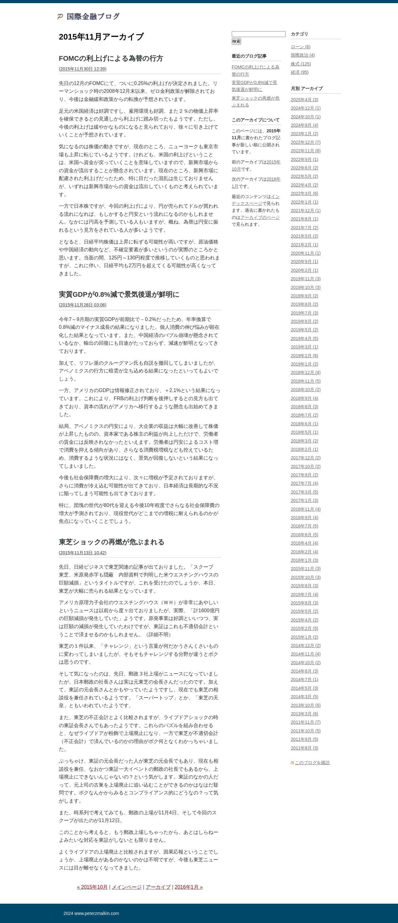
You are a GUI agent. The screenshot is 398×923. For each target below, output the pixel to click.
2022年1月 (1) (304, 202)
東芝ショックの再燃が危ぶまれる (112, 542)
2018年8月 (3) (304, 406)
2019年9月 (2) (304, 295)
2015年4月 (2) (304, 620)
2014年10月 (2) (306, 662)
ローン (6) (300, 46)
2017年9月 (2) (304, 474)
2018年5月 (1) (304, 432)
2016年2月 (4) (304, 551)
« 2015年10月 (92, 887)
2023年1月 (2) (304, 133)
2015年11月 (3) (306, 568)
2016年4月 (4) (304, 543)
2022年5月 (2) (304, 176)
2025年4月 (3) (304, 99)
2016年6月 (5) (304, 534)
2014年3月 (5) (304, 696)
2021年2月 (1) (304, 244)
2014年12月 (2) (306, 645)
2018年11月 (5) (306, 381)
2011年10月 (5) (306, 730)
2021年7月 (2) (304, 227)
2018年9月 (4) (304, 398)
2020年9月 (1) (304, 261)
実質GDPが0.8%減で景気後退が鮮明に (119, 294)
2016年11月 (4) (306, 509)
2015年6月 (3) (304, 602)
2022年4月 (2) (304, 184)
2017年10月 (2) (306, 466)
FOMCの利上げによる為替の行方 (111, 58)
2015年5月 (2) (304, 611)
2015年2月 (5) (304, 628)
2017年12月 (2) (306, 457)
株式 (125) (301, 63)
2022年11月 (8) (306, 150)
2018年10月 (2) (306, 389)
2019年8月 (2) (304, 304)
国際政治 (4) (303, 55)
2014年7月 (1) (304, 679)
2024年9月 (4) (304, 125)
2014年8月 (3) (304, 671)
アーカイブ (158, 887)
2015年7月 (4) (304, 594)
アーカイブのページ (260, 217)
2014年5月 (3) (304, 688)
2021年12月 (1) (306, 210)
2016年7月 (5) (304, 525)
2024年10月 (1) (306, 116)
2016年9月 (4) (304, 517)
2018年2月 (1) (304, 449)
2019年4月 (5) (304, 338)
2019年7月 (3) (304, 312)
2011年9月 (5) (304, 739)
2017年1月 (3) (304, 500)
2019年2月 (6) (304, 355)
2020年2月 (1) (304, 270)
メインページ (127, 887)
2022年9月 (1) (304, 159)
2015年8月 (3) (304, 585)
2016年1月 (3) (304, 560)
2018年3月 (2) (304, 440)
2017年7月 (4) (304, 483)
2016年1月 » (189, 887)
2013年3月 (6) (304, 713)
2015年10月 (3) (306, 577)
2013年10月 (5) (306, 705)
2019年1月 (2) (304, 364)
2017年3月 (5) (304, 492)
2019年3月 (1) (304, 346)
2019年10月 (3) (306, 287)
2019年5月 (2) (304, 329)
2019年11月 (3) (306, 278)
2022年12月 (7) (306, 142)
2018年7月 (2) (304, 415)
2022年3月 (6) (304, 193)
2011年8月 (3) (304, 748)
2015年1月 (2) (304, 637)
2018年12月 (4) (306, 372)
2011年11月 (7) (306, 722)
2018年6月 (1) (304, 423)
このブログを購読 (312, 762)
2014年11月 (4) (306, 653)
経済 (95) (300, 72)
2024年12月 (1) (306, 108)
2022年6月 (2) (304, 167)
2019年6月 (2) (304, 321)
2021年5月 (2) (304, 236)
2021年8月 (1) (304, 218)
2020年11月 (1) (306, 253)
